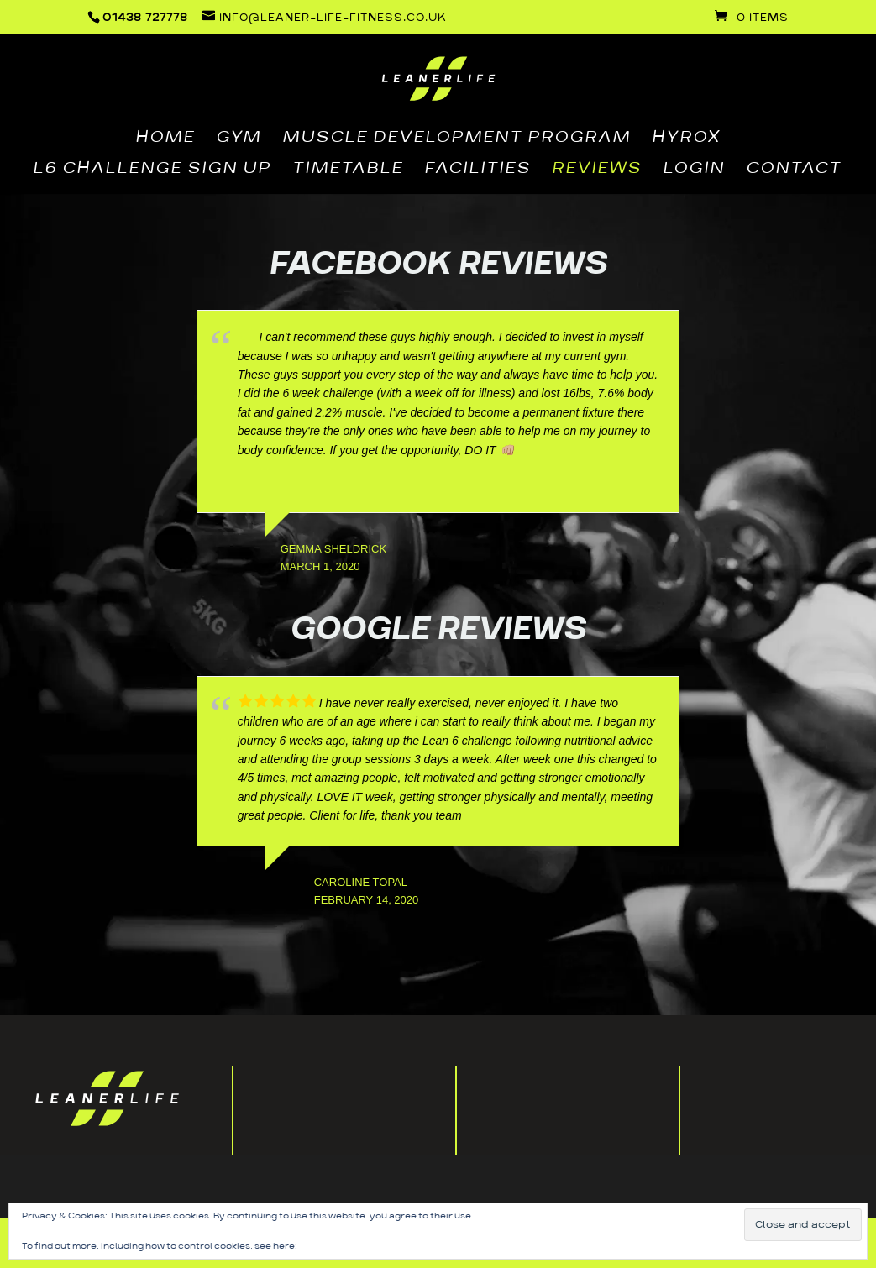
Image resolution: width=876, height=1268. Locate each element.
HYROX (686, 139)
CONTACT (794, 170)
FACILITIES (477, 170)
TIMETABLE (347, 170)
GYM (238, 139)
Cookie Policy (330, 1246)
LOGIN (694, 170)
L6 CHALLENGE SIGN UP (152, 170)
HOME (165, 139)
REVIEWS (597, 170)
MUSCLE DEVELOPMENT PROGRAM (456, 139)
